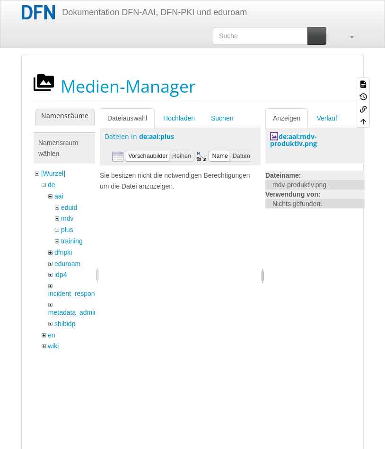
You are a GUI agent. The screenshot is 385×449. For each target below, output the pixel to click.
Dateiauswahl (127, 118)
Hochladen (179, 118)
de (51, 185)
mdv (67, 218)
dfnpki (63, 252)
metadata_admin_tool (80, 312)
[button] (347, 36)
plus (67, 229)
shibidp (64, 324)
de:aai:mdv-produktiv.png (293, 140)
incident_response (75, 293)
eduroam (67, 264)
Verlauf (326, 118)
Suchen (222, 118)
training (72, 241)
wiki (53, 346)
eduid (69, 207)
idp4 (60, 274)
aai (58, 196)
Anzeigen (286, 118)
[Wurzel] (53, 173)
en (51, 335)
